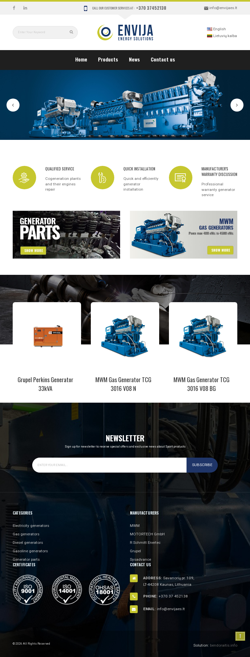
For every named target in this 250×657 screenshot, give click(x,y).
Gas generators (26, 534)
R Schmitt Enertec (145, 542)
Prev (13, 105)
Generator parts (26, 559)
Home (81, 59)
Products (108, 59)
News (134, 59)
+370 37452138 (151, 8)
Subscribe (202, 465)
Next (236, 105)
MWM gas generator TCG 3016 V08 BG (201, 384)
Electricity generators (31, 525)
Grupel (135, 551)
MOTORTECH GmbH (147, 534)
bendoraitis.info (223, 645)
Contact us (163, 59)
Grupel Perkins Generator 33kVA (45, 384)
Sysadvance (140, 559)
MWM (135, 525)
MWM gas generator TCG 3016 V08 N (123, 384)
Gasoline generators (30, 551)
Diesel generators (28, 542)
